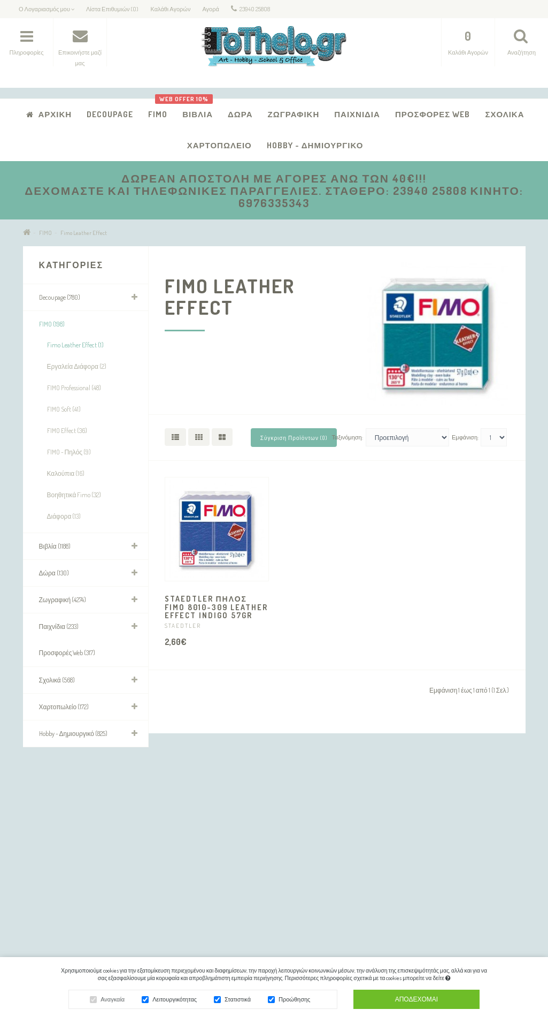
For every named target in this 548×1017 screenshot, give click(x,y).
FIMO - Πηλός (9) (69, 452)
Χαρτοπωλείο (219, 145)
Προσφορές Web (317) (67, 653)
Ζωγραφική (294, 114)
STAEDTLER (183, 625)
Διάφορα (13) (64, 516)
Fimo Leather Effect (83, 233)
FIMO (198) (52, 324)
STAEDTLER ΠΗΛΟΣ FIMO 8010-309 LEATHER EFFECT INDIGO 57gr (216, 607)
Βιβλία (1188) (55, 546)
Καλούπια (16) (66, 473)
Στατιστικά (238, 1001)
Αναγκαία (113, 1001)
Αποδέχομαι (416, 1001)
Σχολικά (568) (57, 680)
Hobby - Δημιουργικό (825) (73, 734)
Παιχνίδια (357, 114)
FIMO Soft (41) (64, 409)
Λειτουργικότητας (174, 1001)
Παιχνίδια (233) (59, 627)
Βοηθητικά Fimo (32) (74, 495)
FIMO (157, 114)
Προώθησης (294, 1001)
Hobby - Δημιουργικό (315, 145)
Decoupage (110, 114)
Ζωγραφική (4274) (63, 600)
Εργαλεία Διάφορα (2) (77, 366)
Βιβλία (193, 108)
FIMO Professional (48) (74, 388)
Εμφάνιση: (465, 437)
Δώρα (240, 114)
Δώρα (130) (54, 573)
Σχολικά (504, 114)
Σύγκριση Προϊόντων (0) (293, 438)
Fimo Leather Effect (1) (75, 345)
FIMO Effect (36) (67, 431)
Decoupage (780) (59, 297)
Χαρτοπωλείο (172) (64, 707)
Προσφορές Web (432, 114)
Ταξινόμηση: (347, 437)
